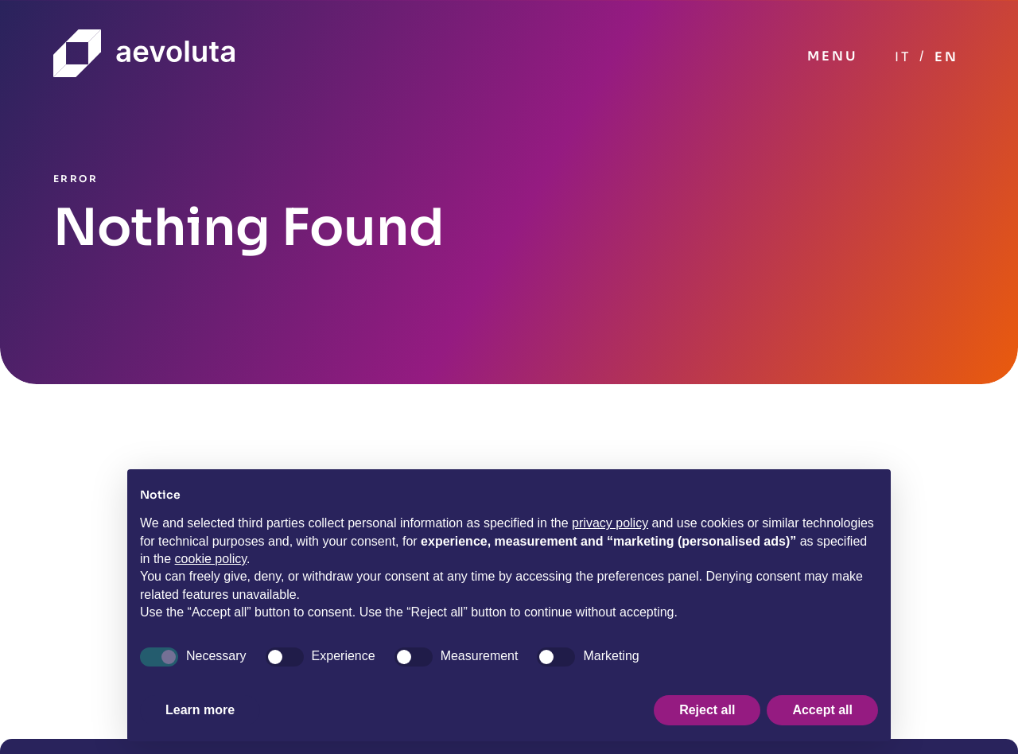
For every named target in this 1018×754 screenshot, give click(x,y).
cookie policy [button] (211, 559)
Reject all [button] (707, 710)
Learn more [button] (200, 710)
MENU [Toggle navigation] (832, 56)
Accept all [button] (822, 710)
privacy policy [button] (610, 523)
